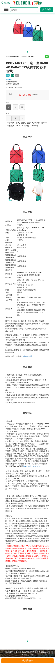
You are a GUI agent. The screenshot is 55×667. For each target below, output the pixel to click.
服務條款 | (45, 652)
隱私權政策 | (36, 652)
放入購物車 (27, 660)
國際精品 (9, 79)
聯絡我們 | (9, 652)
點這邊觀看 (27, 356)
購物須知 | (26, 652)
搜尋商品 (46, 9)
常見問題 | (18, 652)
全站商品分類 (27, 655)
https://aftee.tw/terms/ (32, 466)
